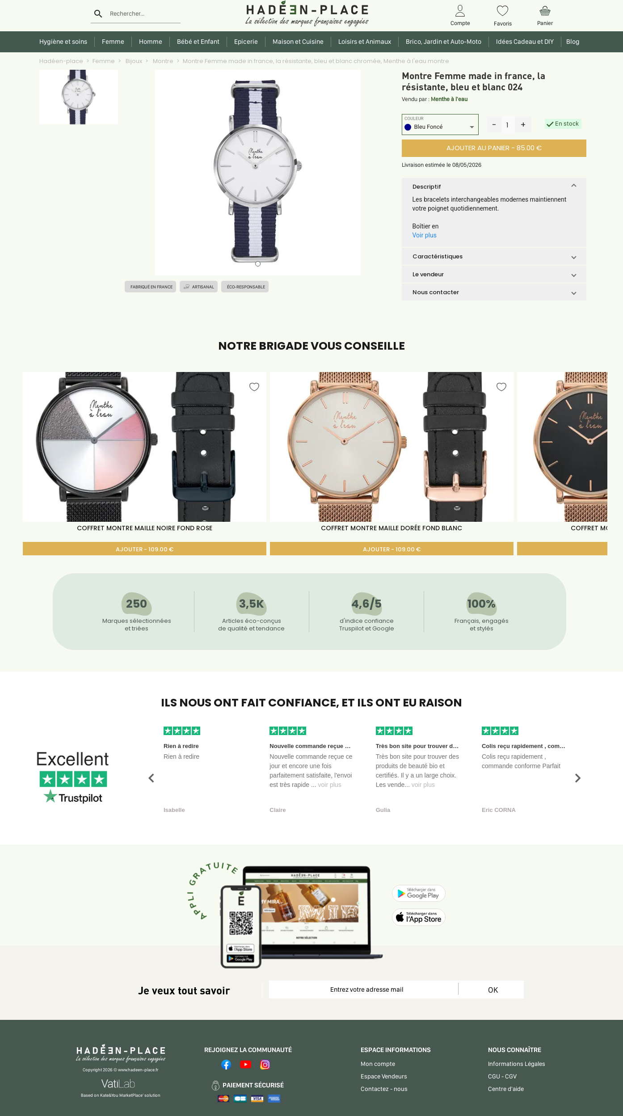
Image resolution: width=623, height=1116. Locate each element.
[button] (494, 186)
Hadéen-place (61, 61)
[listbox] (440, 128)
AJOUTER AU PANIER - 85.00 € (494, 147)
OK (493, 989)
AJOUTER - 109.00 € (144, 549)
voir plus (329, 784)
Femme (104, 61)
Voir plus (425, 235)
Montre (162, 61)
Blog (572, 42)
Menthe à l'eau (449, 99)
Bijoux (133, 61)
